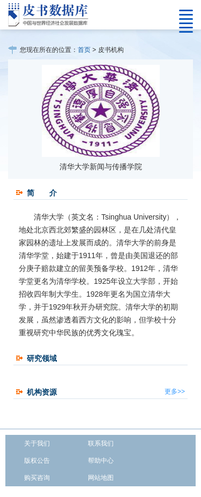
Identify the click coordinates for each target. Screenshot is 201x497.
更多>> (175, 391)
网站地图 (101, 477)
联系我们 (101, 443)
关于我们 (37, 443)
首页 (84, 50)
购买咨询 (37, 477)
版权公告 (37, 460)
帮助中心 (101, 460)
